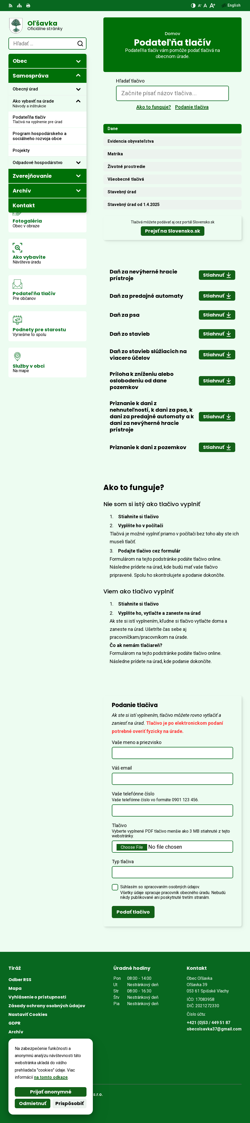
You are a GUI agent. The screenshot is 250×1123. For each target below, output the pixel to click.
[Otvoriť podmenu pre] (78, 61)
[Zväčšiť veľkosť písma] (212, 5)
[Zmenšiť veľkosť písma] (200, 5)
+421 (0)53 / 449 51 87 (208, 1022)
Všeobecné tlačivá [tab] (126, 179)
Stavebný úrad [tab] (122, 191)
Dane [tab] (113, 128)
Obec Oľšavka (71, 1101)
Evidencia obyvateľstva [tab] (131, 141)
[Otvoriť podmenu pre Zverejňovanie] (78, 175)
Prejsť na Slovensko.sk (172, 231)
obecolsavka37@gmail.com (214, 1028)
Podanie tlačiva (192, 107)
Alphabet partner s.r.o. (80, 1094)
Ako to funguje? (153, 107)
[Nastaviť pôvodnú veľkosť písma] (205, 5)
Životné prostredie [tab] (126, 166)
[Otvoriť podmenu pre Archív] (78, 190)
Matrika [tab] (115, 153)
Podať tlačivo (133, 912)
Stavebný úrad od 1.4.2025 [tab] (134, 204)
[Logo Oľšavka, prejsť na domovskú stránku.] (47, 25)
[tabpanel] (172, 360)
